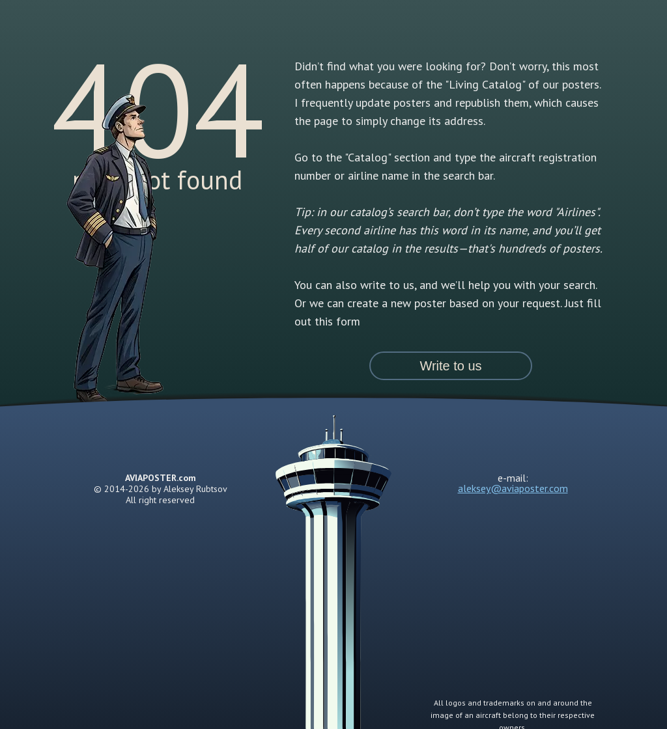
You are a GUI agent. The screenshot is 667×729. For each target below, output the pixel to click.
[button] (450, 365)
